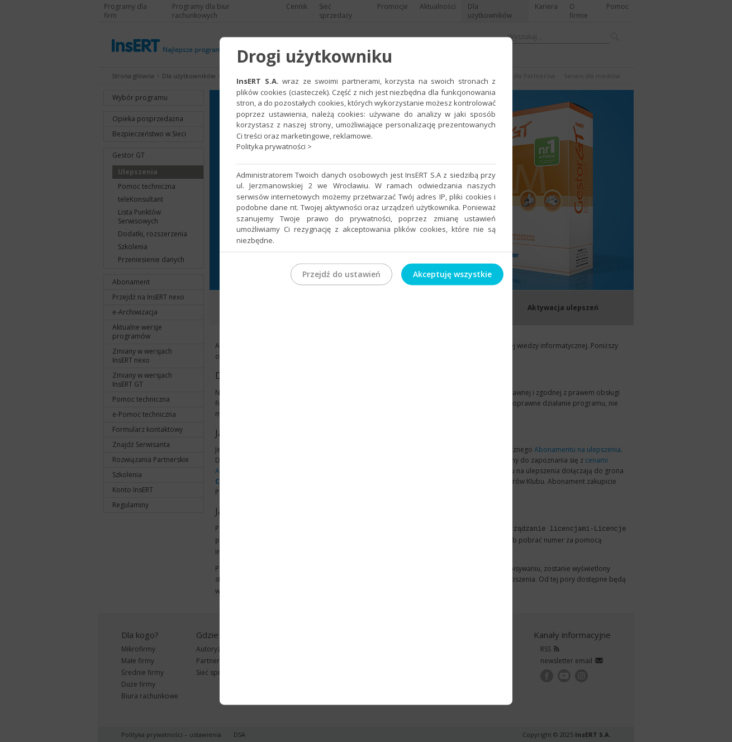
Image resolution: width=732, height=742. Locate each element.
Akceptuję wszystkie (452, 274)
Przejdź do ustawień (341, 274)
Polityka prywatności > (274, 146)
